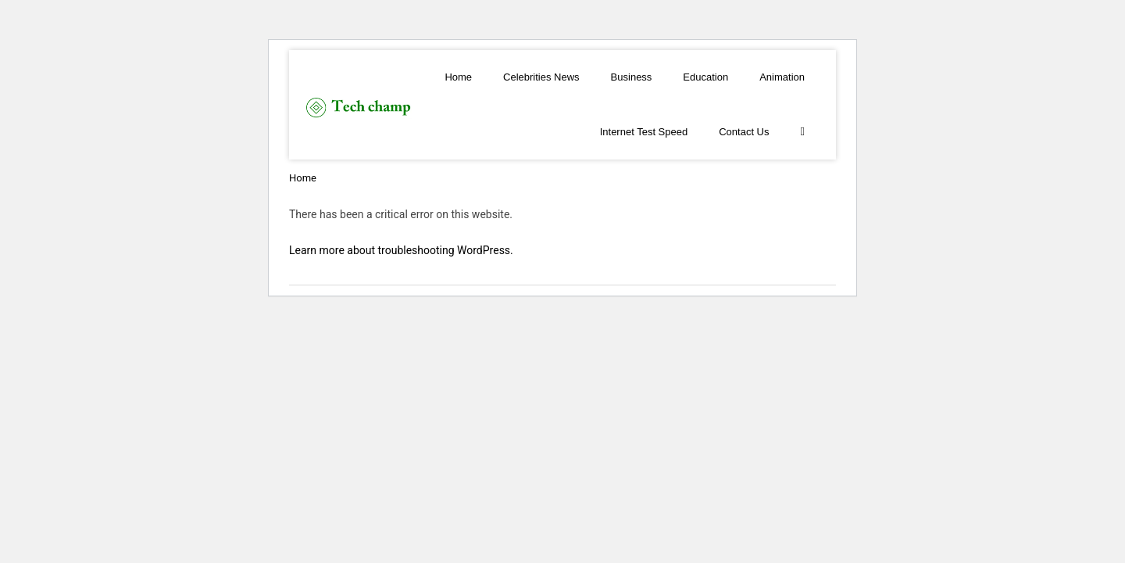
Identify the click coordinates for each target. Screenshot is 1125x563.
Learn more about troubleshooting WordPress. (401, 250)
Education (705, 77)
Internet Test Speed (644, 132)
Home (458, 77)
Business (631, 77)
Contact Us (744, 132)
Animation (782, 77)
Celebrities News (541, 77)
